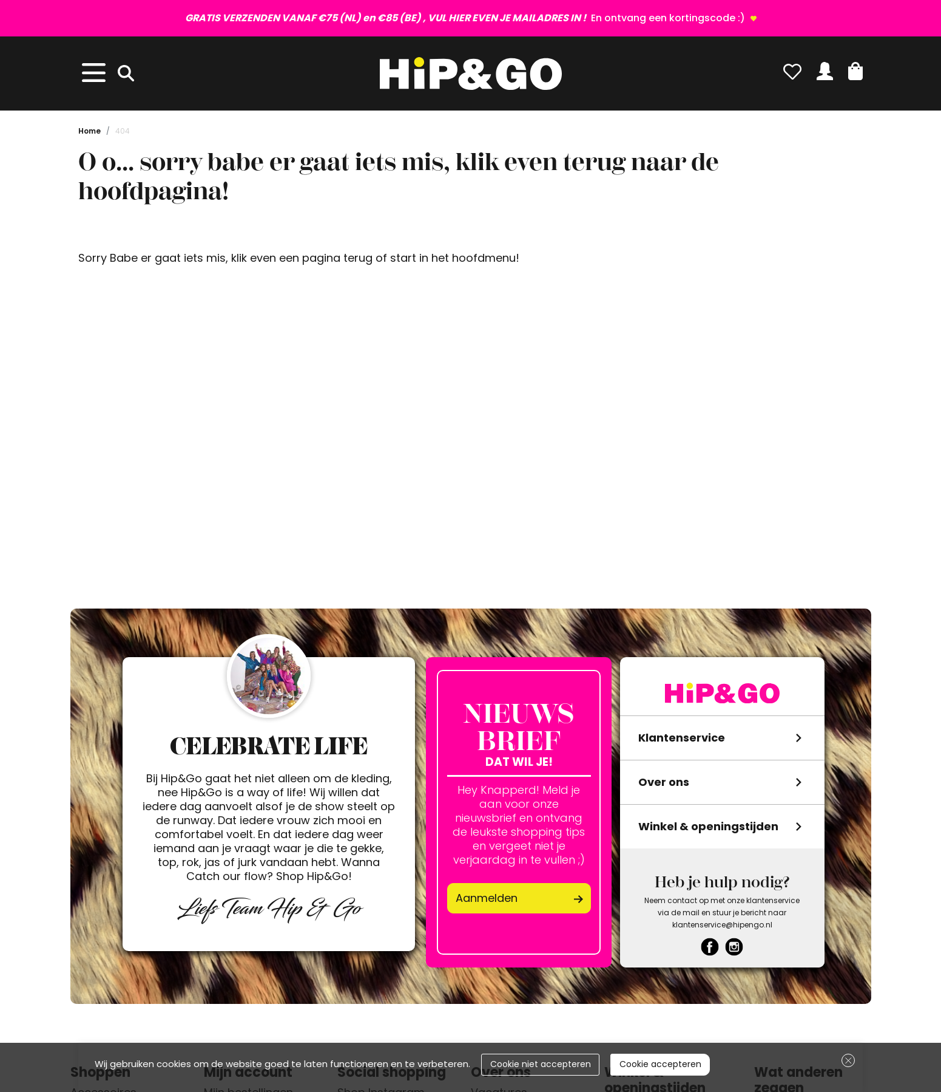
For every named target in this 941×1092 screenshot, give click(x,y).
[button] (855, 71)
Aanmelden (487, 898)
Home (89, 131)
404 (122, 131)
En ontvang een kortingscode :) (466, 18)
